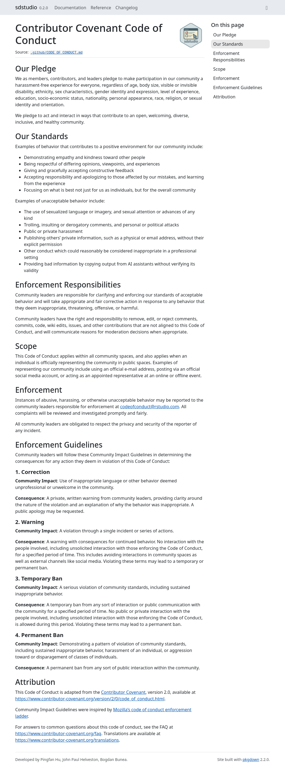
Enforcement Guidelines (237, 87)
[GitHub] (267, 7)
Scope (219, 69)
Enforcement (226, 78)
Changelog (127, 8)
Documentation (70, 8)
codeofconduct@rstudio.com (149, 407)
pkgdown (251, 759)
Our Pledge (224, 35)
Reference (101, 8)
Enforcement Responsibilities (229, 56)
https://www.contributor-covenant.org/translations (67, 740)
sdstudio (26, 7)
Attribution (224, 97)
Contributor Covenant (123, 692)
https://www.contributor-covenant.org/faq (58, 733)
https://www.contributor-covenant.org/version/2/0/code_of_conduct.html (90, 699)
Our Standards (228, 44)
